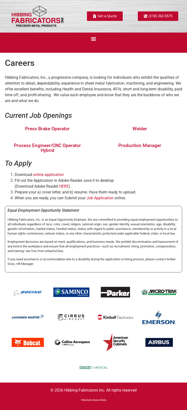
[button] (94, 39)
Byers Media (99, 400)
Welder (139, 128)
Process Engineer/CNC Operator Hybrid (47, 148)
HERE (64, 186)
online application (48, 174)
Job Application (99, 198)
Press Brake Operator (47, 128)
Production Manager (139, 145)
